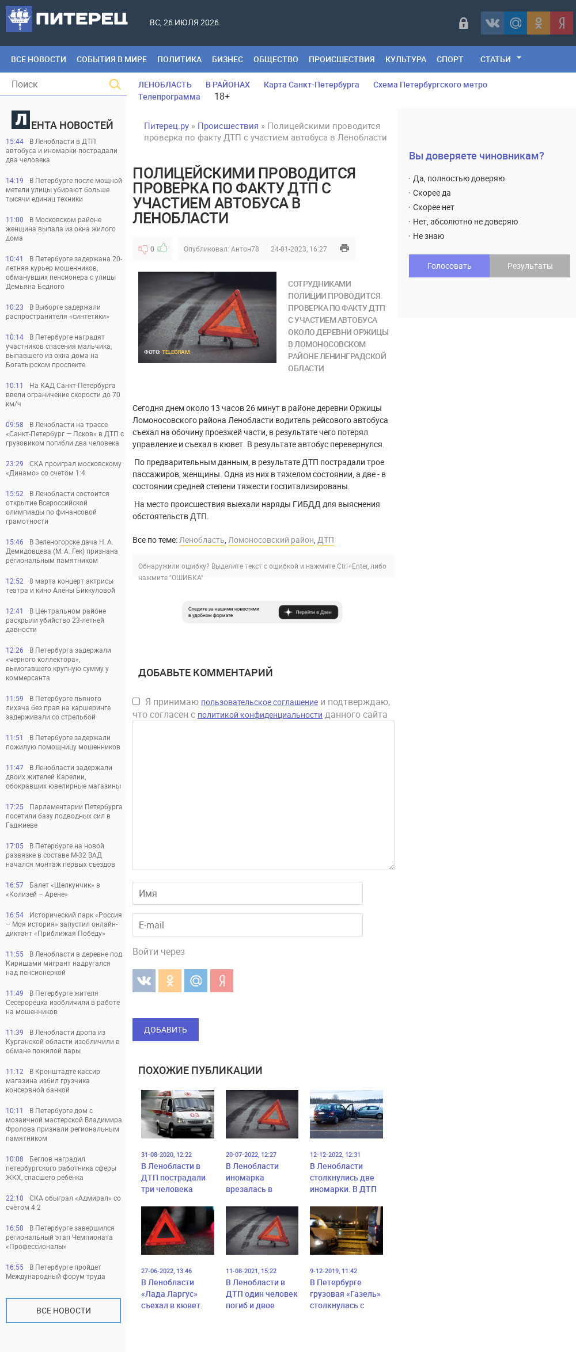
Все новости (63, 1310)
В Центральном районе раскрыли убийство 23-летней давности (56, 620)
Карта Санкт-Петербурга (311, 84)
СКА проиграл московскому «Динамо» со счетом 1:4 (64, 468)
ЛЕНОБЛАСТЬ (165, 84)
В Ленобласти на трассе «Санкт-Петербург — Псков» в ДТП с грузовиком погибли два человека (65, 433)
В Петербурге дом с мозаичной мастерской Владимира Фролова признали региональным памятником (64, 1124)
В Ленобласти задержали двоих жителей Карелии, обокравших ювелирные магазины (63, 776)
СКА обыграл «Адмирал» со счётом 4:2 (63, 1202)
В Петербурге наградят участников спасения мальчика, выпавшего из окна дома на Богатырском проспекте (59, 350)
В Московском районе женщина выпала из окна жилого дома (61, 228)
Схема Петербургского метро (430, 84)
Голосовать (449, 265)
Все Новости (38, 59)
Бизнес (227, 59)
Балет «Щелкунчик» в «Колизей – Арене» (53, 889)
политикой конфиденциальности (260, 714)
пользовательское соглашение (259, 701)
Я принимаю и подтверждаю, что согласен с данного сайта (261, 708)
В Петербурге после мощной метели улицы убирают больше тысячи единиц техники (64, 189)
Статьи (495, 59)
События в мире (112, 59)
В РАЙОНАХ (228, 84)
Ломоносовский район (271, 539)
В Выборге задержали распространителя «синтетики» (57, 311)
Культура (405, 59)
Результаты (530, 265)
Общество (275, 59)
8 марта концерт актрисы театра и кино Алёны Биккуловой (60, 585)
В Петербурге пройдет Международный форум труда (55, 1271)
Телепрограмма (169, 96)
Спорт (450, 59)
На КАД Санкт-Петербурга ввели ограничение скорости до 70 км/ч (63, 394)
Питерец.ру (166, 125)
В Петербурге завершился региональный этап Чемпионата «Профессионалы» (60, 1237)
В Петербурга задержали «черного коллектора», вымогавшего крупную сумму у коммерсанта (58, 663)
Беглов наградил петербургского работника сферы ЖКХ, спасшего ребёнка (61, 1168)
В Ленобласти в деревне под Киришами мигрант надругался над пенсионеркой (64, 963)
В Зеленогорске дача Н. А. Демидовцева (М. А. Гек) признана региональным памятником (62, 551)
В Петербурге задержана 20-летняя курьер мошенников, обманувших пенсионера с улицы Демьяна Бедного (64, 272)
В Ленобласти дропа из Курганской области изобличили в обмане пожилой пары (63, 1041)
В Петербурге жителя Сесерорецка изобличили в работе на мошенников (63, 1002)
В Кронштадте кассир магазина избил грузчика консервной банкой (53, 1080)
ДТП (325, 539)
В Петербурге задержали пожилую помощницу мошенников (63, 742)
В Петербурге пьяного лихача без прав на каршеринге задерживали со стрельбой (58, 707)
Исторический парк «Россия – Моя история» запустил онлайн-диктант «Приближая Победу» (64, 924)
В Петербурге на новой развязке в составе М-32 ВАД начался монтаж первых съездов (60, 855)
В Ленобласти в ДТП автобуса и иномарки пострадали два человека (62, 150)
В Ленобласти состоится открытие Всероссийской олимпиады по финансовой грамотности (57, 507)
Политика (179, 59)
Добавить (165, 1029)
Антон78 (245, 248)
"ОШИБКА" (186, 577)
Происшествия (342, 59)
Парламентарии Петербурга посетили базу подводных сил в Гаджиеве (64, 815)
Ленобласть (202, 539)
